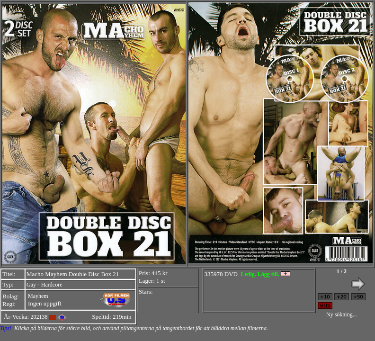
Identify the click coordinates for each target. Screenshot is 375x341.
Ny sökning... (341, 314)
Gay (31, 284)
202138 (38, 317)
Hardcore (51, 284)
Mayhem (38, 296)
